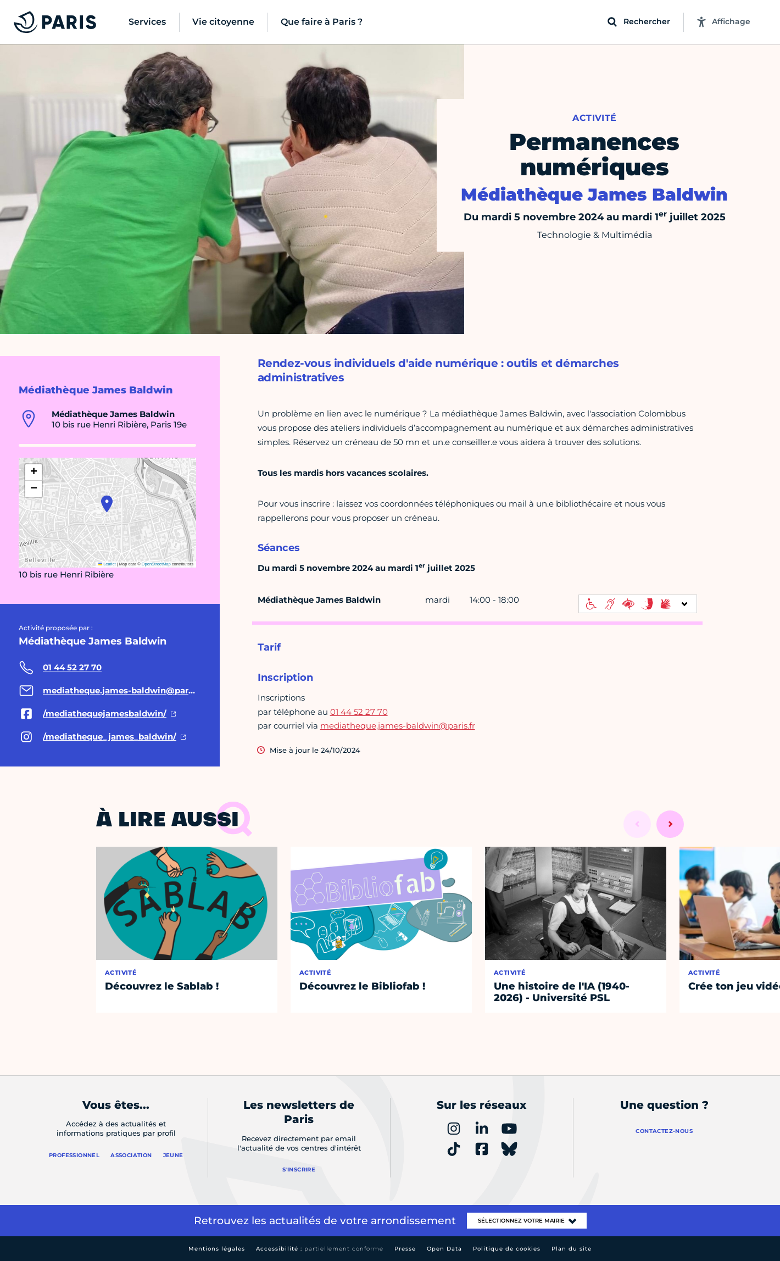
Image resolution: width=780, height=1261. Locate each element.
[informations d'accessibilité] (637, 604)
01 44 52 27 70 (359, 712)
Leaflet (107, 564)
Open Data (444, 1248)
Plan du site (571, 1248)
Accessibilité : (319, 1248)
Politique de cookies (507, 1248)
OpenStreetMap (156, 564)
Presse (405, 1248)
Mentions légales (216, 1248)
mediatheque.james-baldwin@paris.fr (397, 725)
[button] (107, 504)
